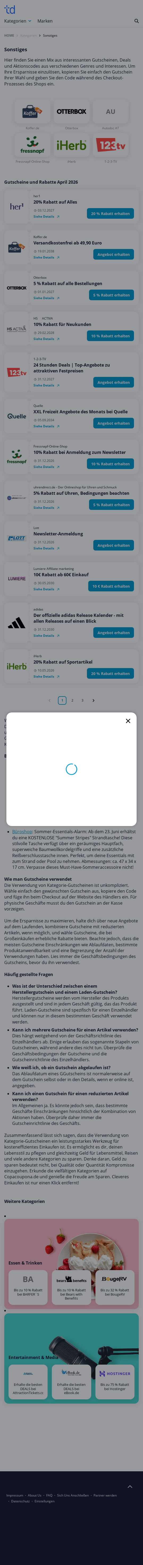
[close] (128, 721)
